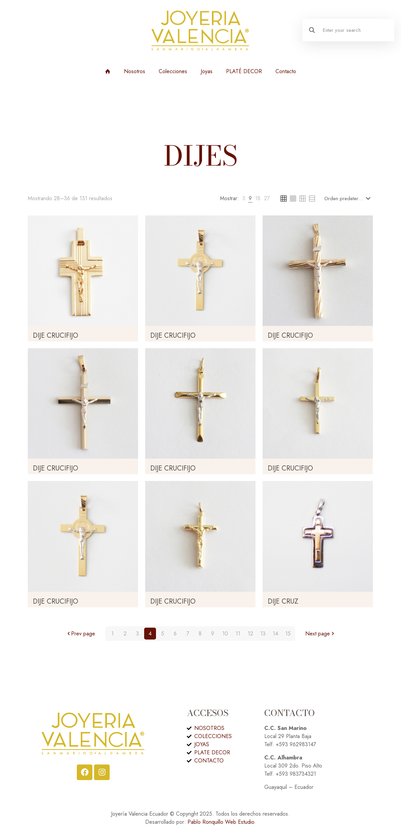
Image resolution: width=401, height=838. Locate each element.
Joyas (207, 71)
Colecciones (173, 71)
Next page (320, 633)
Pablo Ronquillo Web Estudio (220, 822)
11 (238, 633)
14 (275, 633)
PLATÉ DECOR (244, 71)
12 (250, 633)
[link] (244, 198)
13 (263, 633)
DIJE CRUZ (283, 601)
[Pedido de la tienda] (348, 198)
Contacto (285, 71)
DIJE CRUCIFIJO (55, 335)
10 (225, 633)
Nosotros (134, 71)
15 (288, 633)
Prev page (80, 633)
